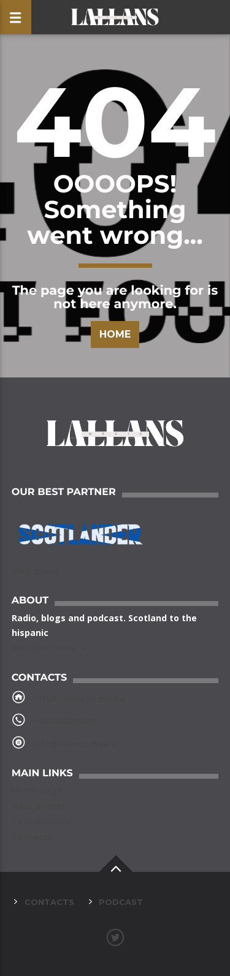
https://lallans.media (79, 698)
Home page (37, 790)
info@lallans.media (75, 743)
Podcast (121, 902)
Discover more (49, 648)
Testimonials (41, 821)
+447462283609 (65, 721)
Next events (39, 806)
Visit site (35, 572)
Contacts (32, 836)
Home (115, 334)
